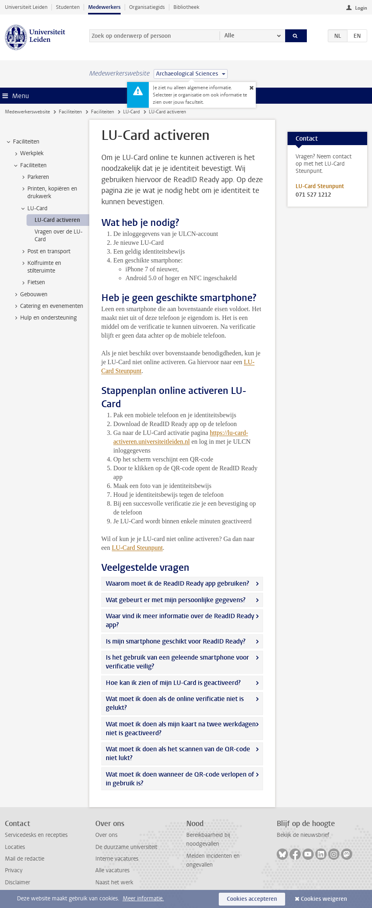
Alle (229, 35)
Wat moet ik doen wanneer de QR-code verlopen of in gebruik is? (180, 778)
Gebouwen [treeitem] (29, 295)
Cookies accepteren (252, 899)
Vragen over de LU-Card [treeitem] (58, 235)
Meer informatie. (143, 898)
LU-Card (131, 112)
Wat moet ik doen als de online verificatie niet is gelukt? (175, 703)
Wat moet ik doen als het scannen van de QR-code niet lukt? (178, 753)
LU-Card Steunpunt (137, 547)
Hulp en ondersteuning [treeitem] (44, 318)
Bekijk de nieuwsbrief (303, 835)
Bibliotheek (186, 7)
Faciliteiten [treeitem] (22, 142)
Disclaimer (17, 882)
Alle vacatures (112, 870)
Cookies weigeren (324, 899)
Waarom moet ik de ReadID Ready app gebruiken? (177, 583)
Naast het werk (114, 882)
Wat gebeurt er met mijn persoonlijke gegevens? (175, 600)
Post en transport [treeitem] (45, 252)
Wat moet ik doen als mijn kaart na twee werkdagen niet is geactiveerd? (181, 728)
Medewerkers (104, 7)
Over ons (106, 835)
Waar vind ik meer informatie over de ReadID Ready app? (180, 620)
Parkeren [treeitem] (34, 177)
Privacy (14, 870)
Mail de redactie (24, 859)
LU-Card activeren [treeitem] (57, 220)
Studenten (68, 7)
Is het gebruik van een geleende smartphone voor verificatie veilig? (177, 661)
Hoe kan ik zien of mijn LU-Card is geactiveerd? (173, 682)
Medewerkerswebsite (27, 112)
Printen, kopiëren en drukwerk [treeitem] (48, 192)
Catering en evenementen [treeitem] (47, 306)
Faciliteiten (70, 112)
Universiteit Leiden (26, 7)
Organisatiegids (147, 7)
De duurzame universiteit (126, 847)
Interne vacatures (116, 859)
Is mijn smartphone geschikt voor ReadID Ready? (175, 641)
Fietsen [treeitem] (32, 283)
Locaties (15, 847)
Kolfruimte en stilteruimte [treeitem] (40, 267)
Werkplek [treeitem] (27, 154)
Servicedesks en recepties (36, 835)
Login (361, 8)
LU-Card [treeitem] (33, 209)
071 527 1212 (313, 195)
